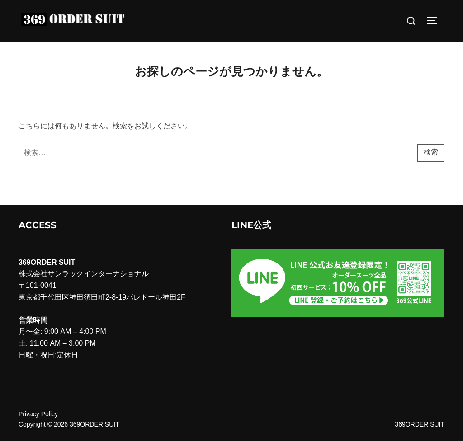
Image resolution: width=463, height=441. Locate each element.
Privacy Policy (38, 414)
